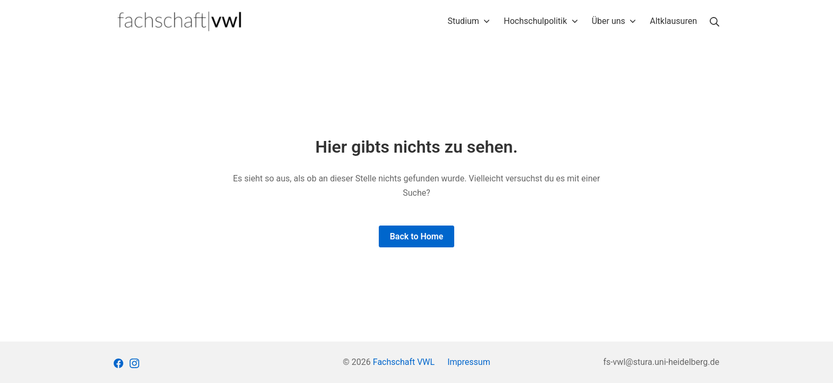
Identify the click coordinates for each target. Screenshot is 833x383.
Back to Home (417, 236)
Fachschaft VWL (404, 362)
